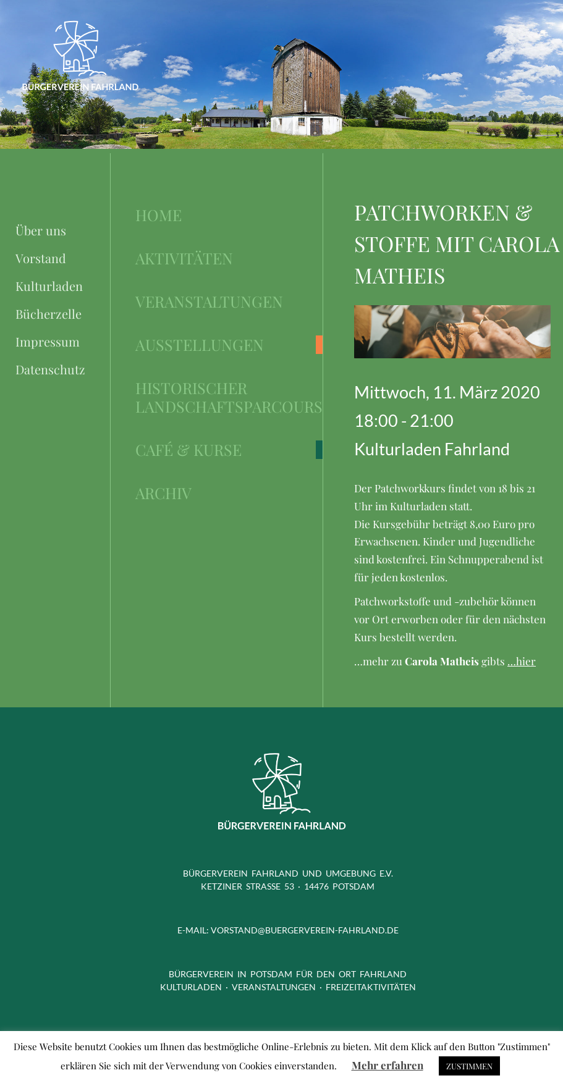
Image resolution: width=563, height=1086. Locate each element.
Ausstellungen (199, 344)
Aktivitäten (184, 258)
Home (158, 215)
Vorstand (40, 258)
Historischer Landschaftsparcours (229, 397)
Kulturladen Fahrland (432, 449)
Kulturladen (49, 285)
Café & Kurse (188, 449)
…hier (521, 661)
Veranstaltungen (209, 301)
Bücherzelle (48, 313)
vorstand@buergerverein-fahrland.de (305, 930)
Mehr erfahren (387, 1065)
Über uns (40, 230)
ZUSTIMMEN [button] (469, 1066)
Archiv (163, 493)
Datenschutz (50, 369)
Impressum (47, 341)
